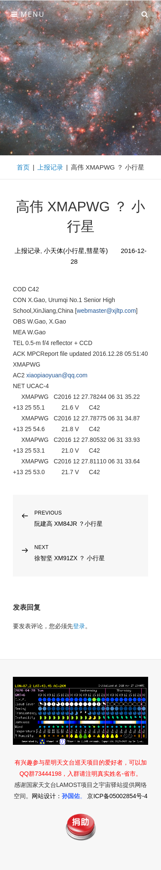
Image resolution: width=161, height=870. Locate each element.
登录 (79, 626)
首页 (23, 167)
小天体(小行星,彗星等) (76, 250)
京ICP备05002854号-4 (117, 796)
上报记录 (50, 167)
